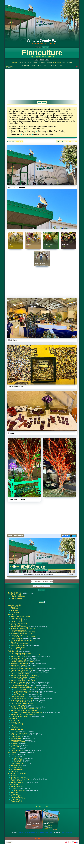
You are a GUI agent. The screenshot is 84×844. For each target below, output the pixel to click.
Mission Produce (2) (18, 682)
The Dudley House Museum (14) (22, 703)
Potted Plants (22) (17, 764)
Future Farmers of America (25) (21, 674)
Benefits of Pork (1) (17, 635)
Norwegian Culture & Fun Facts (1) (23, 628)
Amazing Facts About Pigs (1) (21, 616)
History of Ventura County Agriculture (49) (28, 712)
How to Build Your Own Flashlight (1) (23, 637)
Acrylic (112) (15, 720)
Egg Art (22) (15, 792)
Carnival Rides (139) (18, 598)
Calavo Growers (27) (18, 697)
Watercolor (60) (16, 727)
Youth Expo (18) (13, 614)
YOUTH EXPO (58, 65)
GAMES (42, 59)
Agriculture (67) (13, 651)
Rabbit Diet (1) (16, 649)
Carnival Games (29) (18, 597)
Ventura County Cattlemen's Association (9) (26, 655)
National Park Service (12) (20, 684)
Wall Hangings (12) (17, 767)
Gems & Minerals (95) (15, 769)
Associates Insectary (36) (20, 663)
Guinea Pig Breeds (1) (19, 742)
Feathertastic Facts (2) (18, 630)
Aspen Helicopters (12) (19, 660)
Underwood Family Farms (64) (21, 700)
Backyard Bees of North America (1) (26, 693)
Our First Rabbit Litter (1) (19, 647)
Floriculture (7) (13, 752)
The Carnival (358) (14, 593)
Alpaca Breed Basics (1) (19, 623)
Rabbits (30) (15, 747)
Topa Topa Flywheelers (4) (20, 686)
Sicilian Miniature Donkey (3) (21, 735)
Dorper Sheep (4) (17, 736)
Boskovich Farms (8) (18, 658)
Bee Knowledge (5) (20, 694)
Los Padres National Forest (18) (22, 698)
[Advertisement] (42, 83)
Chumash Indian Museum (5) (21, 716)
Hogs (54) (14, 610)
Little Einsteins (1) (17, 620)
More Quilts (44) (19, 790)
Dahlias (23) (18, 758)
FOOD (36, 59)
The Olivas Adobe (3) (18, 707)
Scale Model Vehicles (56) (20, 779)
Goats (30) (14, 609)
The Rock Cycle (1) (17, 621)
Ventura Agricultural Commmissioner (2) (24, 710)
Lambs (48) (15, 612)
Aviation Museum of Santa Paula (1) (23, 668)
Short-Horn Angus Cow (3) (20, 733)
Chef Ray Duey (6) (17, 705)
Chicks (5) (14, 731)
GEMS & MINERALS (67, 62)
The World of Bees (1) (21, 689)
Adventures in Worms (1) (19, 627)
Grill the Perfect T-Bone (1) (20, 644)
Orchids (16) (18, 760)
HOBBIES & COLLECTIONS (29, 65)
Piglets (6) (14, 745)
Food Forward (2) (17, 679)
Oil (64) (13, 725)
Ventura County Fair (42, 838)
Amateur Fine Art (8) (15, 718)
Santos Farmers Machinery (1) (21, 670)
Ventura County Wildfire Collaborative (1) (25, 677)
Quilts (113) (15, 788)
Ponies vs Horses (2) (18, 645)
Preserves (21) (16, 796)
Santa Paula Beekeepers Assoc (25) (23, 687)
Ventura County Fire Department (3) (23, 680)
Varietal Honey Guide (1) (22, 691)
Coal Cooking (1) (17, 639)
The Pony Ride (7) (17, 750)
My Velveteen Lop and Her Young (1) (23, 640)
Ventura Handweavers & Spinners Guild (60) (26, 709)
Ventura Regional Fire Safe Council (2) (24, 675)
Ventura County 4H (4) (19, 702)
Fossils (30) (15, 771)
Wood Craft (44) (16, 801)
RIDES (47, 59)
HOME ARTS (40, 65)
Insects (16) (15, 775)
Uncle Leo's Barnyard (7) (16, 729)
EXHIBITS (45, 47)
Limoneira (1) (15, 667)
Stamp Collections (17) (18, 781)
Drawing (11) (15, 722)
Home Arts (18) (13, 784)
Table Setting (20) (17, 799)
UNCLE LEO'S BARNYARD (45, 62)
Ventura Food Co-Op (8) (19, 656)
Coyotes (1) (15, 642)
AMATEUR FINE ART (32, 62)
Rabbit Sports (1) (17, 618)
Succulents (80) (16, 765)
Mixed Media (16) (17, 724)
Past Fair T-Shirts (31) (18, 782)
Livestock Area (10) (14, 605)
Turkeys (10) (15, 748)
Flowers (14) (15, 756)
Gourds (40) (15, 794)
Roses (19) (18, 762)
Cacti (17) (14, 754)
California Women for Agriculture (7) (23, 662)
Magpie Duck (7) (17, 738)
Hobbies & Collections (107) (17, 773)
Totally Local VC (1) (18, 672)
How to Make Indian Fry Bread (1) (22, 633)
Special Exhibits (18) (18, 797)
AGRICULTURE (22, 62)
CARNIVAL (38, 47)
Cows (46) (14, 607)
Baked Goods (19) (17, 786)
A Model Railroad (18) (18, 777)
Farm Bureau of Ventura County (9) (23, 653)
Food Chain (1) (16, 625)
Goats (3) (14, 743)
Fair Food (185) (16, 595)
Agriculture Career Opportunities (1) (23, 714)
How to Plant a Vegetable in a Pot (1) (23, 632)
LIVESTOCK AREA (49, 65)
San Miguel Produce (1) (19, 665)
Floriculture (42, 806)
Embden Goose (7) (17, 740)
